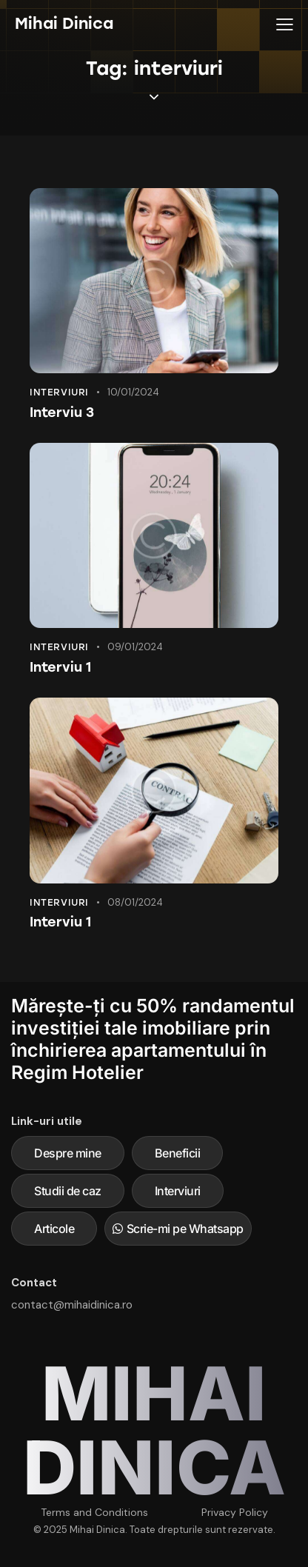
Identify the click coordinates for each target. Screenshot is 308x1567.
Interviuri (59, 392)
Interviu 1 (60, 667)
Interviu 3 (62, 412)
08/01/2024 (135, 902)
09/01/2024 (135, 647)
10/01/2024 (133, 392)
